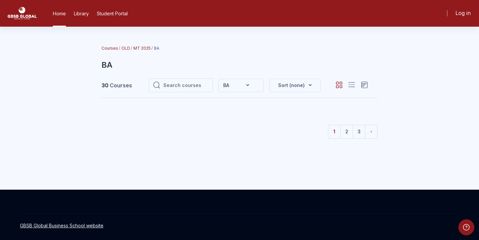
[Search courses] (186, 85)
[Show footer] (466, 227)
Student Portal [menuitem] (112, 13)
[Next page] (371, 132)
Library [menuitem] (81, 13)
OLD (125, 48)
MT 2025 (142, 48)
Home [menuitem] (59, 13)
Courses (109, 48)
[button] (295, 85)
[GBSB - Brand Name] (22, 13)
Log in (463, 13)
